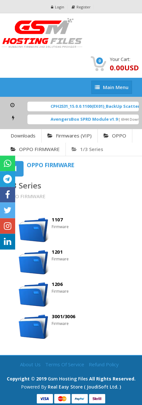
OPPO (115, 135)
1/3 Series (87, 149)
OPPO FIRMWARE (35, 149)
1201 (57, 251)
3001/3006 (64, 316)
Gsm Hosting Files (68, 379)
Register (81, 7)
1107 (57, 219)
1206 (57, 284)
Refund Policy (104, 364)
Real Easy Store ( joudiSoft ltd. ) (84, 387)
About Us (31, 364)
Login (57, 7)
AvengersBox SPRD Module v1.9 (87, 119)
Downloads (23, 135)
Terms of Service (65, 364)
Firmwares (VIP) (69, 135)
